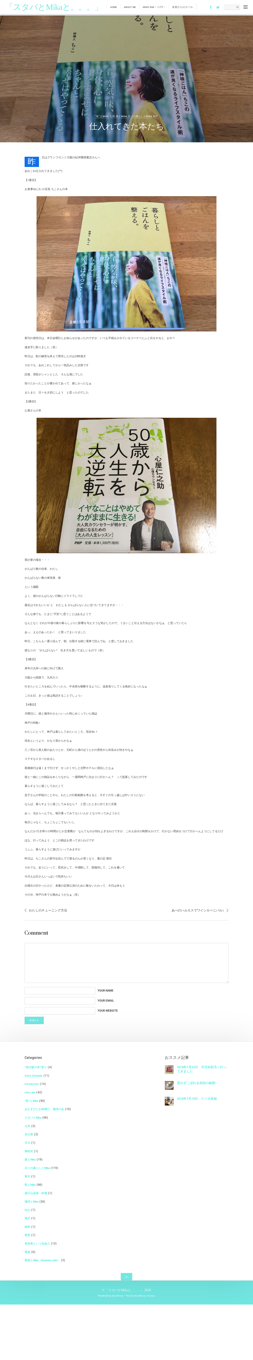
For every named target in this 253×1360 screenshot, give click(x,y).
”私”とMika (101, 116)
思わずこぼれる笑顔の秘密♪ (199, 1139)
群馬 (28, 1290)
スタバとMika (34, 1173)
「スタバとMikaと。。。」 (124, 1345)
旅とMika (121, 116)
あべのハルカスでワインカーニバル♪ (195, 964)
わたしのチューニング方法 (50, 964)
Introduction (32, 1139)
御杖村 (29, 1206)
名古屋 (29, 1190)
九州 (112, 116)
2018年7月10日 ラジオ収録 (199, 1155)
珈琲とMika (32, 1257)
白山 (28, 1265)
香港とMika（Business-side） (45, 1316)
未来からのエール (188, 8)
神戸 (155, 116)
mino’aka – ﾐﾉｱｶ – (157, 8)
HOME (114, 8)
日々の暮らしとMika (140, 116)
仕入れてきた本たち (126, 126)
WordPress (116, 1351)
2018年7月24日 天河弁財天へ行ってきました (201, 1124)
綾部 (28, 1282)
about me (132, 8)
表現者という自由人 (39, 1299)
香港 (28, 1307)
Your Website (108, 1066)
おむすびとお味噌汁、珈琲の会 (47, 1164)
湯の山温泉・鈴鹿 (37, 1248)
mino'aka (30, 1148)
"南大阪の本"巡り (37, 1122)
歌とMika (31, 1240)
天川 (28, 1198)
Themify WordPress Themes (141, 1351)
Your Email (106, 1055)
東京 (28, 1232)
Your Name (105, 1045)
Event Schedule (35, 1131)
